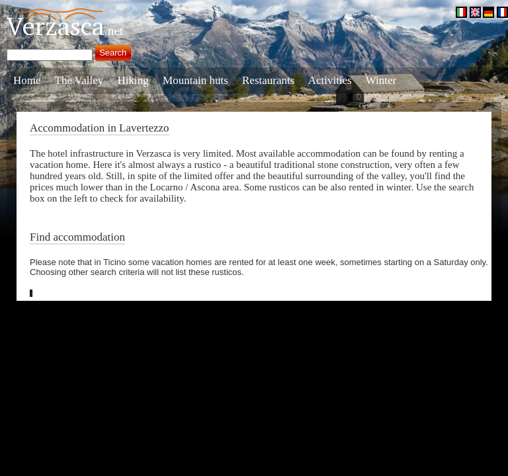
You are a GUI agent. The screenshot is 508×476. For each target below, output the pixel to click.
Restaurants (268, 80)
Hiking (133, 80)
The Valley (79, 80)
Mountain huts (195, 80)
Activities (330, 80)
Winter (381, 80)
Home (27, 80)
